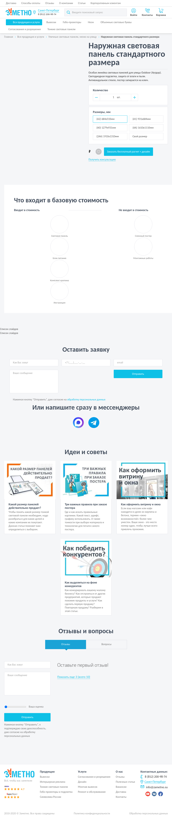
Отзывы (49, 3)
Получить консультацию (102, 159)
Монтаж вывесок (87, 786)
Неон (91, 22)
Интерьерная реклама (52, 781)
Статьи (82, 3)
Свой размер (140, 136)
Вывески (51, 22)
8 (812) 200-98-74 (47, 14)
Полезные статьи (125, 781)
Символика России (50, 796)
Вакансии (121, 786)
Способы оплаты (30, 3)
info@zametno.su (154, 787)
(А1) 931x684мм (142, 119)
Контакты (121, 796)
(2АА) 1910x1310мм (107, 136)
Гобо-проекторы (72, 22)
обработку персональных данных (86, 399)
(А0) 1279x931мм (106, 127)
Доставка (11, 3)
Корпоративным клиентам (106, 3)
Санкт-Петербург (48, 10)
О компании (66, 3)
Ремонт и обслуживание (92, 791)
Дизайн (82, 781)
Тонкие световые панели (62, 29)
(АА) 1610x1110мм (143, 127)
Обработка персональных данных (148, 813)
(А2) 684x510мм (105, 119)
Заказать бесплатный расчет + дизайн (128, 151)
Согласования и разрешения (24, 29)
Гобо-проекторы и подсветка (56, 791)
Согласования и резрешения (94, 776)
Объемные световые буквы (116, 22)
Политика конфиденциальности (92, 813)
